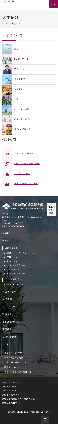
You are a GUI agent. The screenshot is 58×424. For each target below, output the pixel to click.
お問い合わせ (9, 337)
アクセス (6, 344)
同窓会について (11, 367)
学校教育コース (14, 269)
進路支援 (7, 314)
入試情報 (7, 299)
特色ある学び (9, 291)
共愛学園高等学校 (11, 395)
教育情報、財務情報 (13, 358)
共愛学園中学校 (9, 391)
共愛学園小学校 (9, 387)
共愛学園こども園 (10, 383)
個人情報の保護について (16, 362)
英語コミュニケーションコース (21, 253)
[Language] (8, 1)
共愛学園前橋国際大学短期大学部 (18, 399)
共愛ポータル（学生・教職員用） (18, 372)
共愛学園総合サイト (11, 403)
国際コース (12, 257)
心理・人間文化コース (17, 265)
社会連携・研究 (10, 322)
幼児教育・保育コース (17, 274)
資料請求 (7, 329)
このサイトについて (13, 353)
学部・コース (8, 241)
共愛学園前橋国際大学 (15, 7)
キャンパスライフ (10, 307)
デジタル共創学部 (15, 284)
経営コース (12, 261)
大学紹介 (7, 233)
